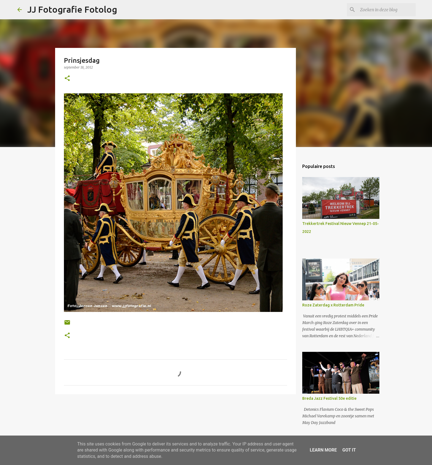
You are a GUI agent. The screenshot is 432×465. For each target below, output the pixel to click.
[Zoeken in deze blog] (387, 9)
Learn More (323, 450)
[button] (67, 78)
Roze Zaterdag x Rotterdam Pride (333, 305)
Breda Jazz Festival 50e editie (329, 398)
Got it (349, 450)
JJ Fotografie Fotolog (72, 9)
